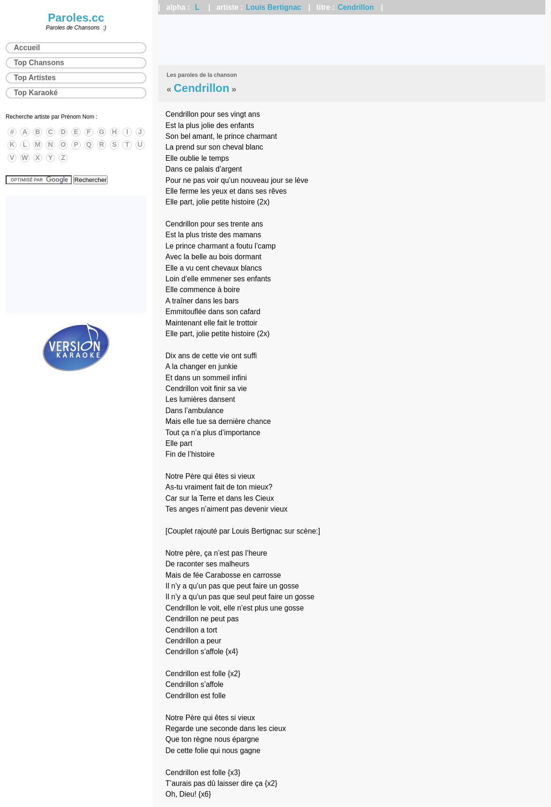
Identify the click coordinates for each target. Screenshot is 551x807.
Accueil (27, 48)
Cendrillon (355, 7)
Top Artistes (35, 78)
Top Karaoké (36, 93)
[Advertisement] (351, 39)
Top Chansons (39, 63)
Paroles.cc (76, 17)
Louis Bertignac (273, 7)
